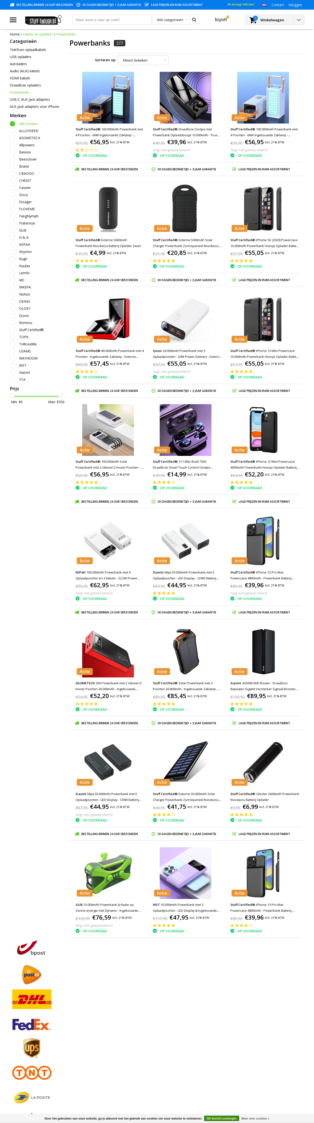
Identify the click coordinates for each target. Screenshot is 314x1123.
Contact (16, 1037)
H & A (23, 237)
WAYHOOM (28, 358)
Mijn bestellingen (97, 1031)
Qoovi (24, 315)
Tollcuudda (28, 344)
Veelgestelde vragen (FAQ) (31, 1082)
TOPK (23, 337)
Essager (25, 202)
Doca (23, 194)
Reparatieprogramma (27, 1060)
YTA (22, 379)
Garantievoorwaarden (27, 1043)
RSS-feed (17, 1088)
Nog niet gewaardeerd (171, 150)
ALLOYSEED (29, 130)
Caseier (25, 187)
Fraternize (27, 223)
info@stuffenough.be (249, 1088)
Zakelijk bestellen (23, 1076)
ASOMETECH (29, 138)
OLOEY (24, 308)
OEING (24, 301)
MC (22, 280)
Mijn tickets (93, 1037)
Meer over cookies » (255, 1118)
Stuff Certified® (31, 329)
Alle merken (28, 123)
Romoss (25, 322)
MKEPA (25, 287)
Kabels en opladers (38, 34)
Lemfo (24, 273)
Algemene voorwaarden (29, 1026)
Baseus (25, 152)
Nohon (24, 294)
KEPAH (24, 244)
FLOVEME (27, 209)
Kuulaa (24, 265)
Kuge (23, 258)
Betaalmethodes (23, 1031)
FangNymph (29, 216)
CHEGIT (25, 180)
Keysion (25, 251)
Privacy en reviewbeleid (28, 1054)
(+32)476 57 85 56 (260, 1096)
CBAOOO (26, 173)
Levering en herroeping (28, 1071)
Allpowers (27, 145)
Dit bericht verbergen (221, 1118)
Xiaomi (24, 372)
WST (22, 365)
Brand (24, 166)
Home (15, 34)
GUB (22, 230)
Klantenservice (21, 1048)
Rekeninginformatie (25, 1065)
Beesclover (28, 159)
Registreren (93, 1026)
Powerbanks (66, 34)
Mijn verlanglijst (96, 1043)
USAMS (25, 351)
